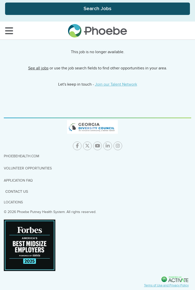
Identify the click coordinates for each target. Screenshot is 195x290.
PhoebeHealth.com (21, 156)
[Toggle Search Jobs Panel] (97, 9)
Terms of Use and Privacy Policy (166, 285)
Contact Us (16, 191)
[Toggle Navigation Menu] (9, 30)
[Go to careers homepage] (97, 30)
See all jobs (38, 68)
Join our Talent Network (116, 84)
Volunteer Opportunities (28, 168)
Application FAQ (18, 180)
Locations (13, 202)
